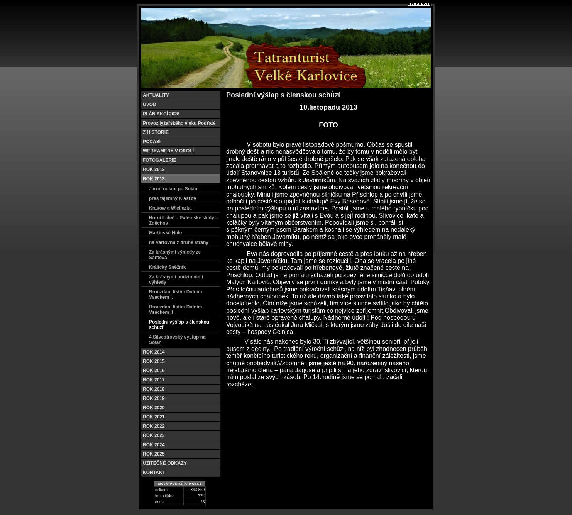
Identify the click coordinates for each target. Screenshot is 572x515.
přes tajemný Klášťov (172, 198)
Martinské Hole (165, 232)
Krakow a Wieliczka (170, 208)
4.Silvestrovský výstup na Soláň (177, 339)
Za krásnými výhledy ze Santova (175, 254)
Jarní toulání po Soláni (174, 188)
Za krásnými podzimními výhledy (176, 279)
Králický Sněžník (167, 267)
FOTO (328, 125)
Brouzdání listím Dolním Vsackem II (175, 309)
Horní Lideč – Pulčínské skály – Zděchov (183, 220)
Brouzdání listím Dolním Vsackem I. (175, 294)
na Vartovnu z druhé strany (178, 242)
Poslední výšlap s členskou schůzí (179, 324)
